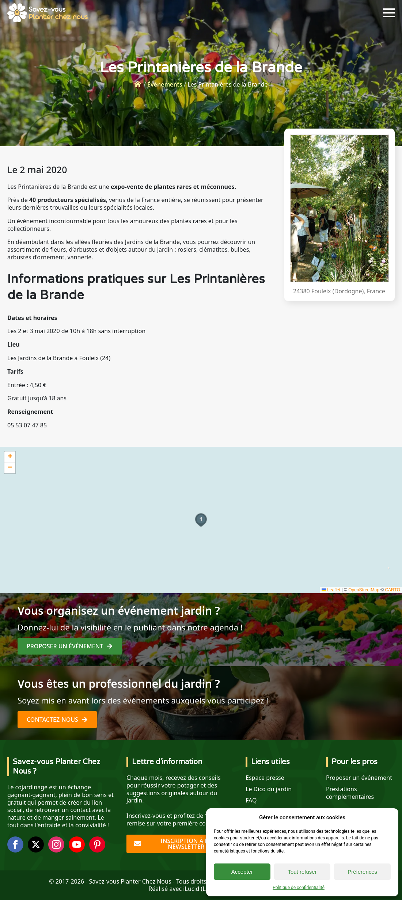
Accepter (242, 872)
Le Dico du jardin (269, 789)
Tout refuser (302, 872)
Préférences (362, 872)
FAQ (251, 800)
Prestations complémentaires (350, 793)
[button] (201, 520)
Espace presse (265, 778)
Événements (164, 84)
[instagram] (56, 844)
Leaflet (331, 589)
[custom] (97, 844)
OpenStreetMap (363, 589)
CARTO (392, 589)
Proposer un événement (359, 778)
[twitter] (36, 844)
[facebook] (15, 844)
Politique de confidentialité (299, 887)
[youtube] (77, 844)
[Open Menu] (389, 13)
